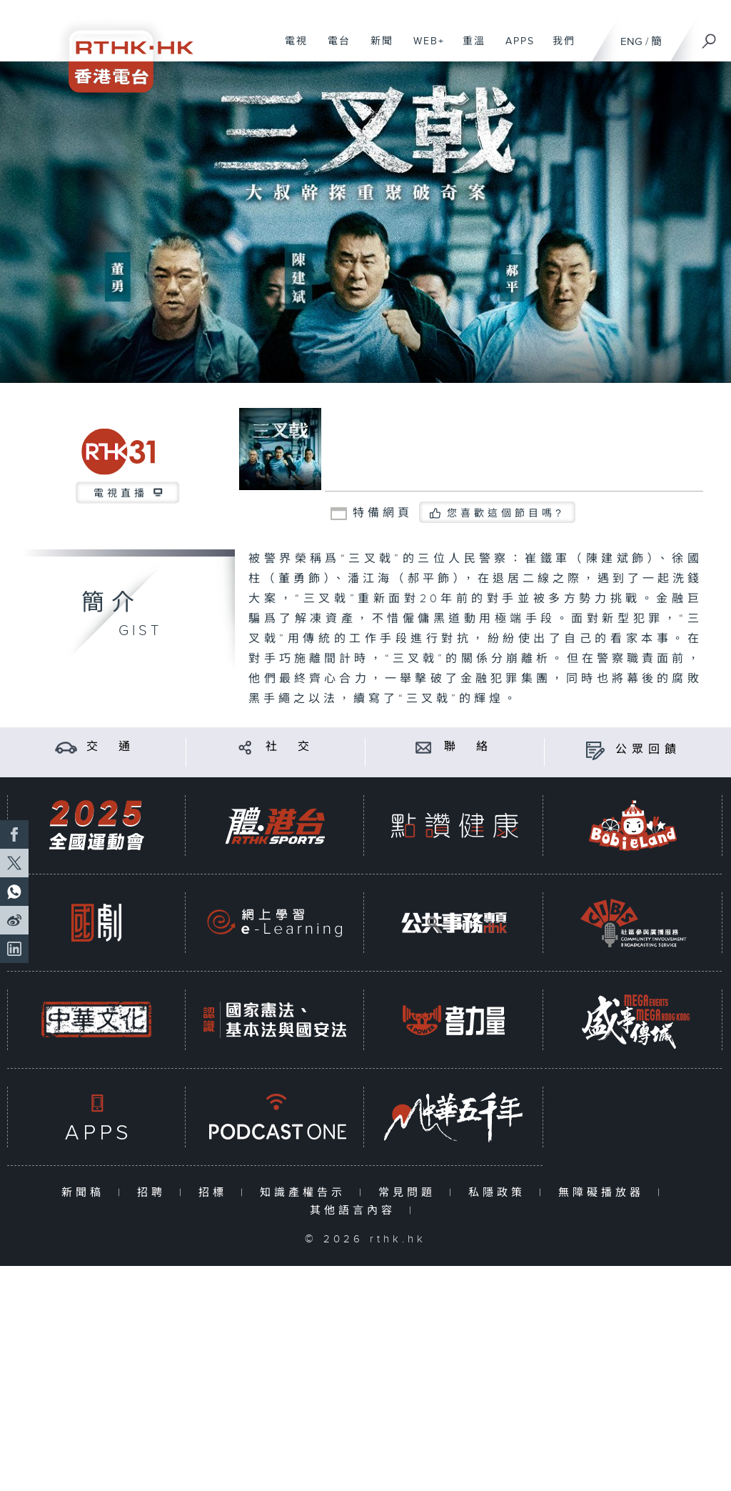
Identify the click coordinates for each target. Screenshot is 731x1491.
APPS (515, 48)
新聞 (376, 48)
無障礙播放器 (604, 1193)
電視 (291, 48)
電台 (334, 48)
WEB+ (424, 48)
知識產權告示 (306, 1193)
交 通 (110, 747)
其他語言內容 (356, 1211)
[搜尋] (709, 36)
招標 (215, 1193)
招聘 (154, 1193)
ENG (631, 42)
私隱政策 (500, 1193)
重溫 (468, 48)
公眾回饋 (648, 750)
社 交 (290, 747)
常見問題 (410, 1193)
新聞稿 (86, 1193)
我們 (558, 48)
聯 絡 (468, 747)
